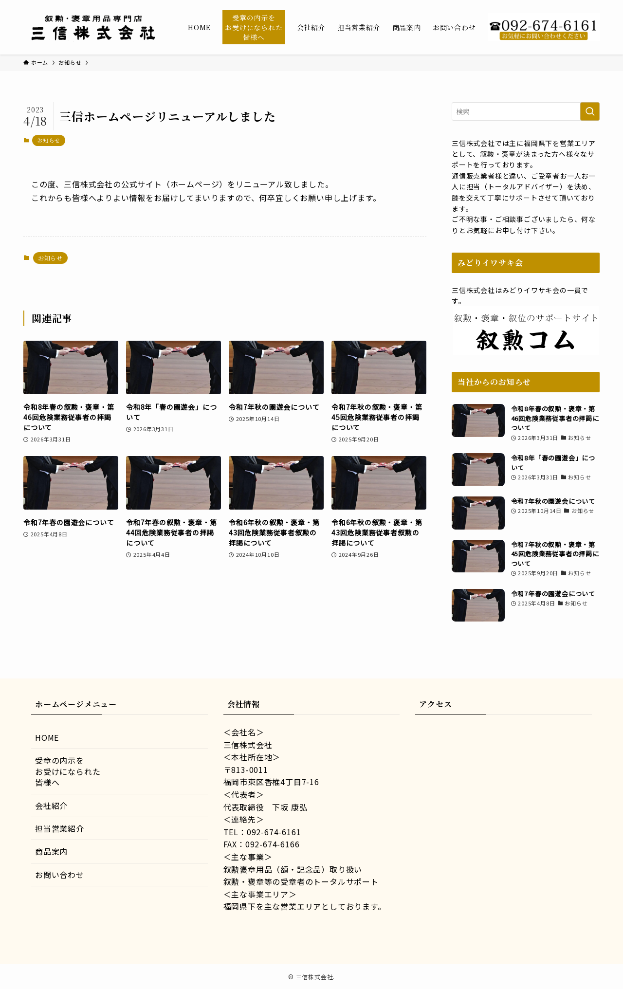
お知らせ (48, 140)
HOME (47, 737)
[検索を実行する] (590, 111)
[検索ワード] (526, 111)
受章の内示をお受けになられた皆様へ (67, 771)
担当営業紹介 (59, 828)
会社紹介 (51, 805)
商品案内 (51, 851)
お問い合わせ (59, 874)
